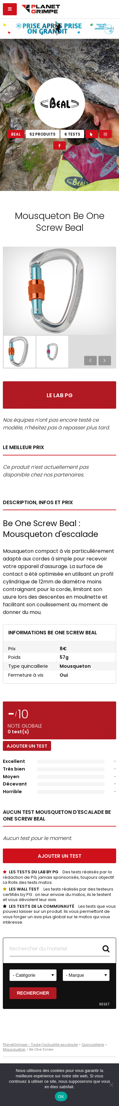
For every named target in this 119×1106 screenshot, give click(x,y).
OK (61, 1096)
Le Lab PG (60, 395)
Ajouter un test (27, 746)
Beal (16, 134)
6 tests (72, 134)
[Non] (111, 1084)
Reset (104, 1004)
